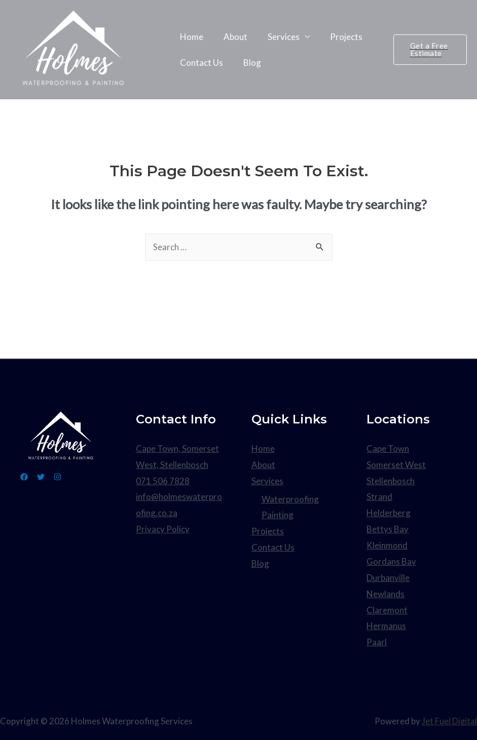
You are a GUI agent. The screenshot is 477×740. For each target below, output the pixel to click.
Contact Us (200, 57)
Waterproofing (290, 499)
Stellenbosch (390, 481)
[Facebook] (24, 477)
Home (190, 41)
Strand (379, 497)
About (231, 41)
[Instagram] (70, 477)
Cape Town (387, 449)
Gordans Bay (391, 561)
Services (276, 41)
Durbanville (388, 576)
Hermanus (386, 624)
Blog (247, 57)
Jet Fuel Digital (449, 719)
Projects (335, 41)
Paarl (376, 641)
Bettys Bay (387, 529)
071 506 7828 (163, 481)
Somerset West (396, 464)
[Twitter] (47, 477)
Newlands (385, 593)
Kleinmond (387, 544)
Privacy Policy (163, 529)
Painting (277, 515)
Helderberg (388, 513)
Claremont (387, 608)
